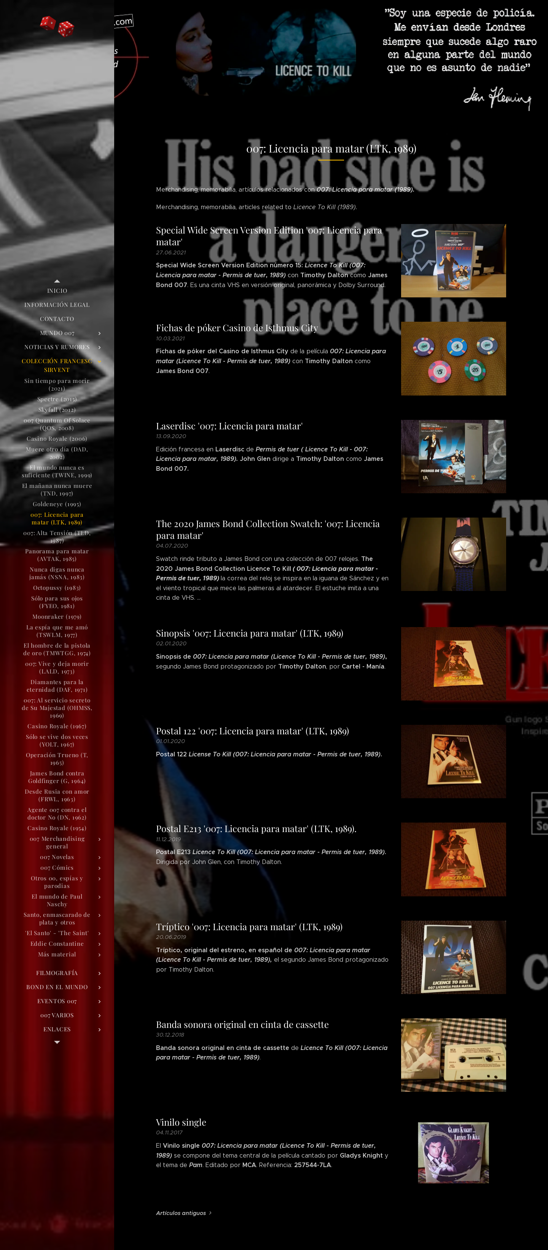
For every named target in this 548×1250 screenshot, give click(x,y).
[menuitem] (57, 290)
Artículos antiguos (181, 1213)
